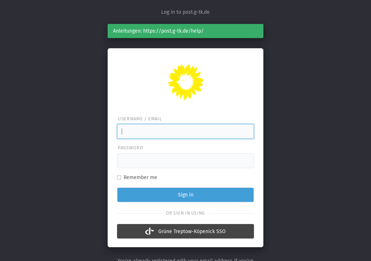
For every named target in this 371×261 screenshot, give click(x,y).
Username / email (140, 118)
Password (130, 147)
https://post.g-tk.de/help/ (173, 31)
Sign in (185, 195)
